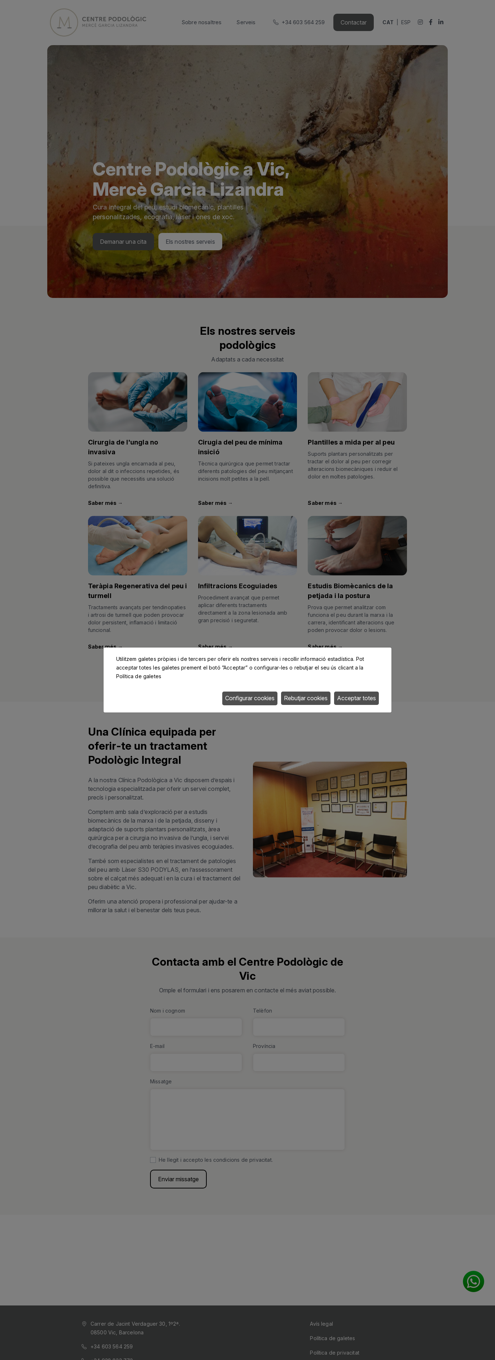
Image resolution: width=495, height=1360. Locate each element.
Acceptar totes (356, 698)
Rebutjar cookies (306, 698)
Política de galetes (138, 676)
